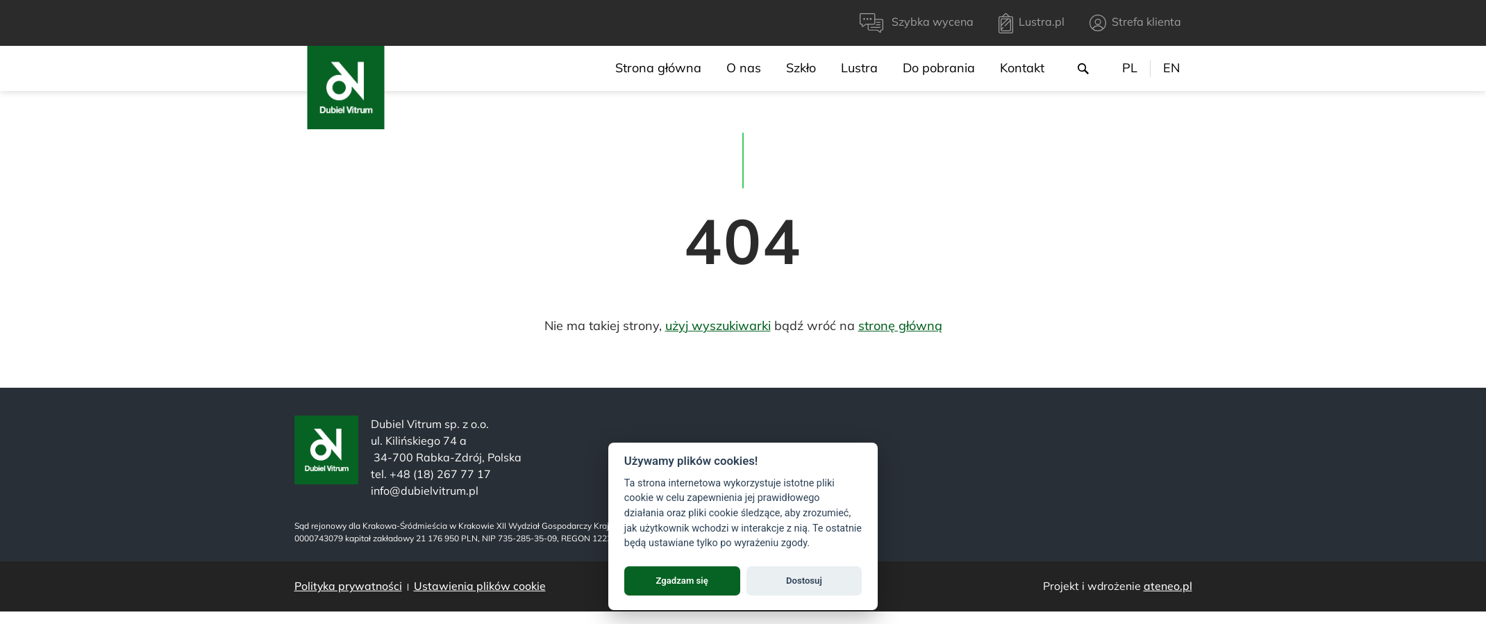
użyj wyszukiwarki (718, 326)
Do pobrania (939, 68)
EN (1171, 68)
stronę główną (900, 326)
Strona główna (658, 68)
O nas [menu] (743, 68)
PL (1129, 68)
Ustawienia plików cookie (480, 586)
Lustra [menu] (859, 68)
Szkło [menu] (801, 68)
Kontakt (1022, 68)
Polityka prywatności (348, 586)
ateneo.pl (1168, 586)
